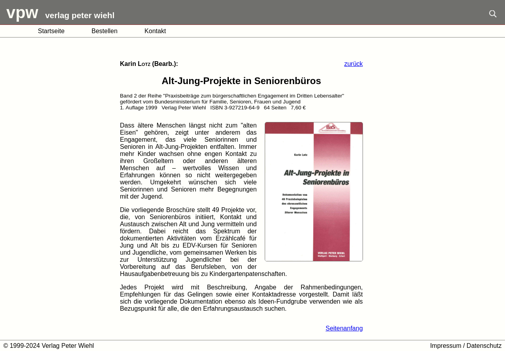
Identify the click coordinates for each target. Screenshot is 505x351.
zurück (353, 63)
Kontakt (155, 31)
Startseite (51, 31)
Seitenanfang (344, 328)
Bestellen (105, 31)
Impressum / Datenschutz (465, 345)
